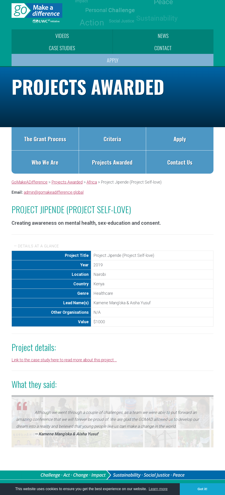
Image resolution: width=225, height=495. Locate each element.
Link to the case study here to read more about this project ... (64, 360)
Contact (163, 48)
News (163, 35)
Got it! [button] (202, 489)
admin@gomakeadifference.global (54, 192)
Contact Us (179, 162)
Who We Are (45, 162)
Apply (112, 60)
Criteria (112, 139)
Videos (62, 35)
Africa (92, 182)
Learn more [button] (158, 489)
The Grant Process (45, 139)
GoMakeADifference (30, 182)
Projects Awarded (112, 162)
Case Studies (62, 48)
